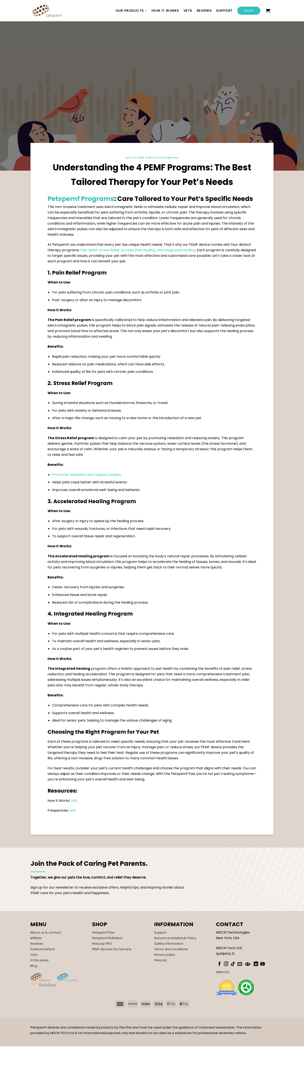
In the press (39, 960)
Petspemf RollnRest (107, 938)
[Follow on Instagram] (226, 964)
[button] (268, 10)
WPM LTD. (223, 972)
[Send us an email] (239, 964)
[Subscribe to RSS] (248, 963)
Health (130, 157)
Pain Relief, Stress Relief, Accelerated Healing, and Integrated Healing (137, 250)
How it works (165, 10)
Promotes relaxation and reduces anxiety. (87, 474)
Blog (33, 965)
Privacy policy (164, 954)
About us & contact (45, 932)
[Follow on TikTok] (233, 964)
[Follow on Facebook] (219, 964)
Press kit (160, 960)
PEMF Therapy (147, 157)
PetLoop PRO (102, 943)
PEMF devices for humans (111, 949)
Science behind (42, 949)
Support (224, 10)
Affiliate (36, 938)
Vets (188, 10)
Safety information (168, 943)
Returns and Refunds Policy (175, 938)
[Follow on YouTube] (262, 964)
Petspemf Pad (169, 157)
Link (74, 800)
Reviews (204, 10)
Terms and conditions (171, 949)
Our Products (131, 10)
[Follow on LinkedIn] (256, 964)
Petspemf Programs (81, 198)
